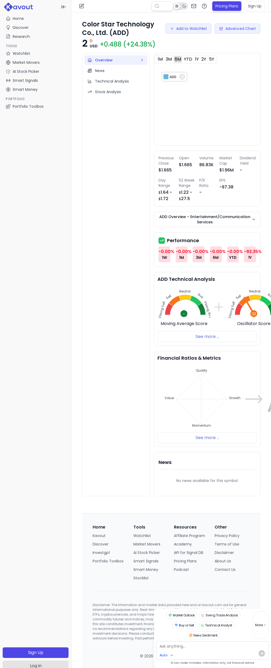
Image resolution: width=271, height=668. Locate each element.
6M (178, 59)
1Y (197, 59)
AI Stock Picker (146, 552)
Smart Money (145, 569)
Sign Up (35, 652)
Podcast (181, 569)
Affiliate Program (189, 535)
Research (18, 36)
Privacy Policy (227, 535)
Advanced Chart (237, 28)
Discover (17, 27)
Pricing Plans (226, 6)
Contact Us (225, 569)
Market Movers (146, 544)
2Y (203, 59)
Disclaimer (224, 552)
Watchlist (142, 535)
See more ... (207, 336)
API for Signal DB (188, 552)
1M (160, 59)
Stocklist (141, 578)
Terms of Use (227, 544)
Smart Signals (146, 561)
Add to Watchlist (188, 28)
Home (15, 18)
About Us (223, 561)
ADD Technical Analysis (186, 279)
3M (169, 59)
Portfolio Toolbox (25, 106)
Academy (183, 544)
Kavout (99, 535)
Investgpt (101, 552)
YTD (188, 59)
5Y (211, 59)
